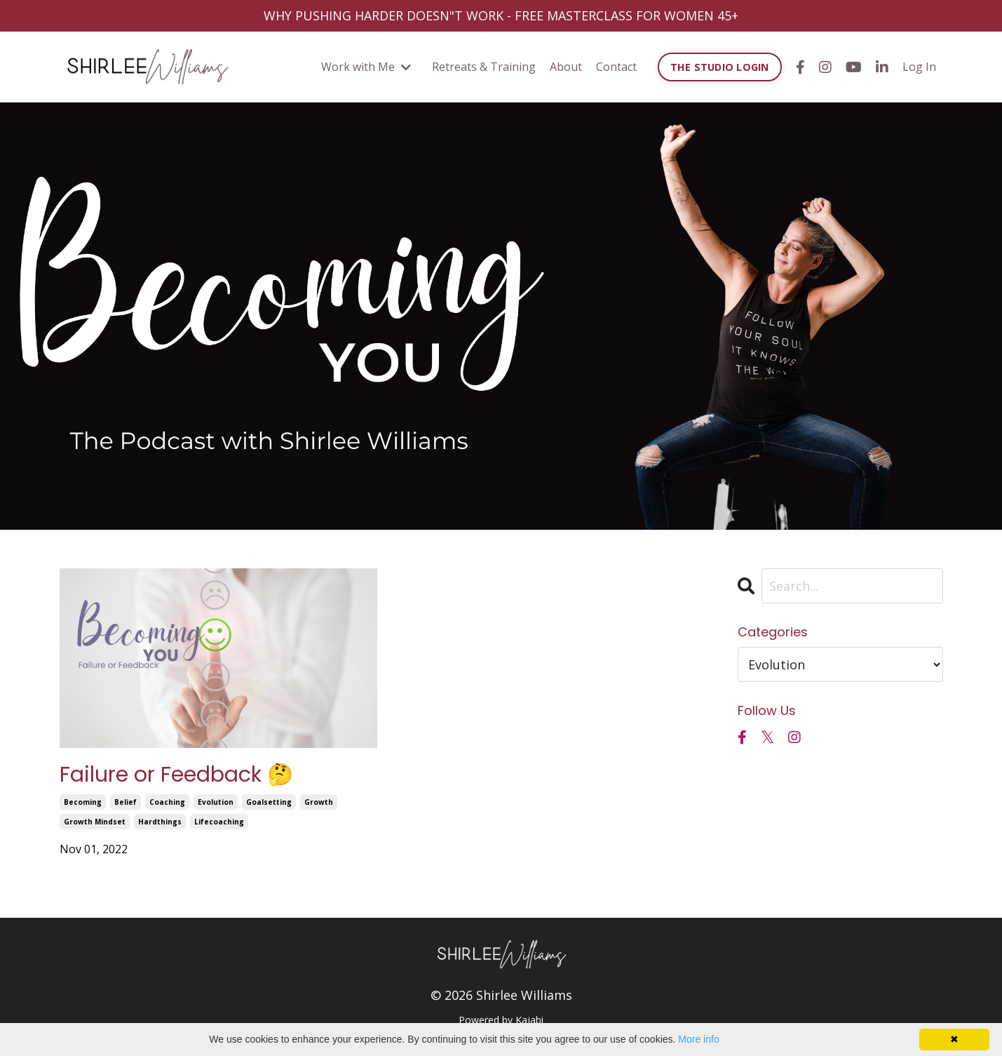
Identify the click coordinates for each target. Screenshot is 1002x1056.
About (566, 66)
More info (698, 1039)
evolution (215, 802)
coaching (167, 802)
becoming (83, 802)
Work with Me (366, 66)
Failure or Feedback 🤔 (176, 774)
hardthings (160, 822)
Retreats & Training (484, 66)
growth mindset (95, 822)
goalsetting (269, 802)
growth (318, 802)
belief (125, 802)
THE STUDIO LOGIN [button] (719, 67)
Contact (616, 66)
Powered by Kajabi (501, 1020)
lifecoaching (219, 822)
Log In (919, 66)
